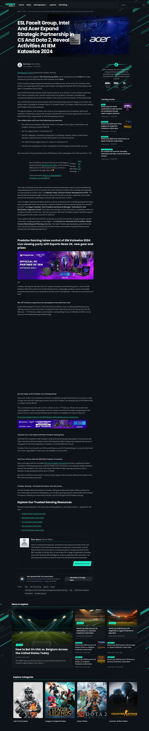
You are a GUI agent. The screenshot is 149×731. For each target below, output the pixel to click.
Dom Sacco (27, 64)
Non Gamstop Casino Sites (31, 526)
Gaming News (39, 5)
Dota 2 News (82, 721)
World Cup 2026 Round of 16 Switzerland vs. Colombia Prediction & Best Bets (87, 630)
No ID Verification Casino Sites (33, 530)
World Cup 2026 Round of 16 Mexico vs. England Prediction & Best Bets (85, 661)
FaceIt (52, 587)
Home (21, 5)
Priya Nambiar (81, 636)
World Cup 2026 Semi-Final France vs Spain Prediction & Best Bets (115, 140)
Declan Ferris (78, 652)
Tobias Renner (113, 636)
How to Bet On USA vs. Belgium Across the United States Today (42, 651)
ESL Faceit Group (35, 587)
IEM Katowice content (25, 73)
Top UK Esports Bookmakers (32, 522)
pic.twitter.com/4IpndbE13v (39, 178)
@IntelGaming (47, 165)
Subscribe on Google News (76, 579)
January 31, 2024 (79, 166)
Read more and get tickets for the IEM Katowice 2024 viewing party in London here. (48, 417)
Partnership (29, 593)
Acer (26, 587)
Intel (70, 590)
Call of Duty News (20, 721)
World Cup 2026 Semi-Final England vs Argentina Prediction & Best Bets (111, 126)
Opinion (53, 5)
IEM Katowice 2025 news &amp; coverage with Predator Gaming (46, 590)
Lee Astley (18, 657)
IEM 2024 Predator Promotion (55, 463)
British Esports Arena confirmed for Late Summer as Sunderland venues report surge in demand (111, 110)
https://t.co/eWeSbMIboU (52, 175)
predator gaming (40, 593)
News (29, 5)
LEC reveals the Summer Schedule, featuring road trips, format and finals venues (115, 153)
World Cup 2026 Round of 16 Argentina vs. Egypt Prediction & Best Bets (121, 630)
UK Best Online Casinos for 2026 (34, 513)
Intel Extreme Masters (82, 590)
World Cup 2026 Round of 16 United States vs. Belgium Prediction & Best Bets (85, 647)
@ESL (55, 165)
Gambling (63, 5)
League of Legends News (55, 721)
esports (46, 587)
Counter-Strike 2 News (118, 721)
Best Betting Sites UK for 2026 (33, 518)
